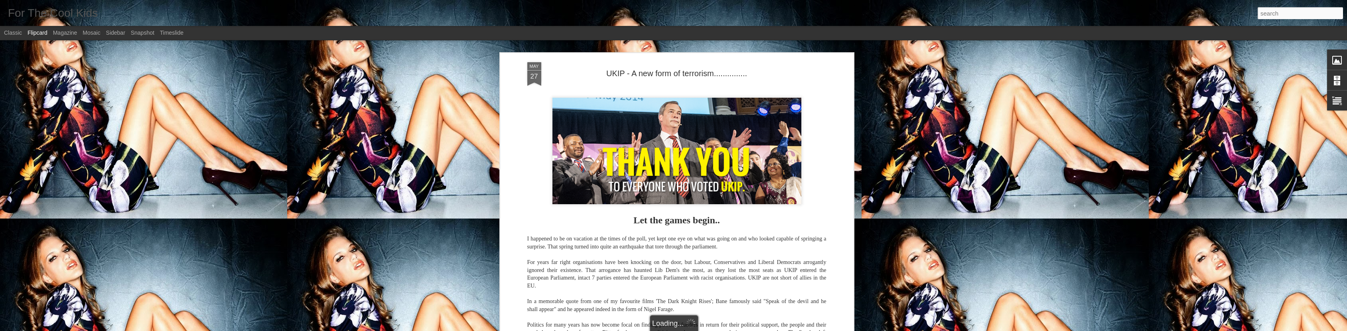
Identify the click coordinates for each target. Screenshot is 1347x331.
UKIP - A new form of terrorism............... (676, 73)
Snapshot (142, 33)
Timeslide (171, 33)
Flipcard (37, 33)
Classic (13, 33)
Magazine (65, 33)
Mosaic (91, 33)
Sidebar (115, 33)
